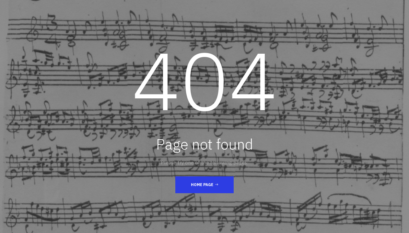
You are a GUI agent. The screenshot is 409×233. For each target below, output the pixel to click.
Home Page (204, 184)
